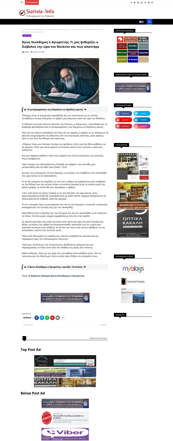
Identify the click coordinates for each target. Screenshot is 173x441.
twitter (143, 113)
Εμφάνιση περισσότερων (98, 338)
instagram (144, 126)
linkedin (144, 120)
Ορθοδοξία (39, 29)
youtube (125, 120)
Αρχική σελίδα (27, 29)
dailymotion (123, 132)
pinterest (125, 126)
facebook (125, 113)
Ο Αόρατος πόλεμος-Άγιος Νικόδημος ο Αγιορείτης (56, 275)
